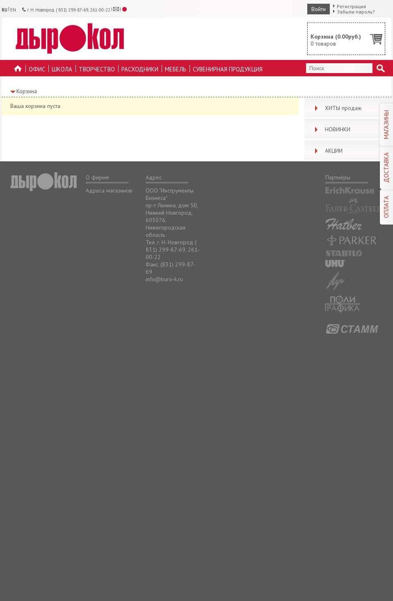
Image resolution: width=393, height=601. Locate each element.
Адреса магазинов (109, 190)
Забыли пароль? (356, 11)
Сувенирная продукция (228, 69)
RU (4, 10)
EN (13, 10)
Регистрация (351, 6)
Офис (37, 69)
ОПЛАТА (386, 207)
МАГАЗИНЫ (386, 124)
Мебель (175, 69)
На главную (18, 70)
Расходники (139, 69)
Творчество (97, 69)
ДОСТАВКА (386, 167)
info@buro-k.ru (164, 279)
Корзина (26, 91)
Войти (318, 9)
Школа (62, 69)
